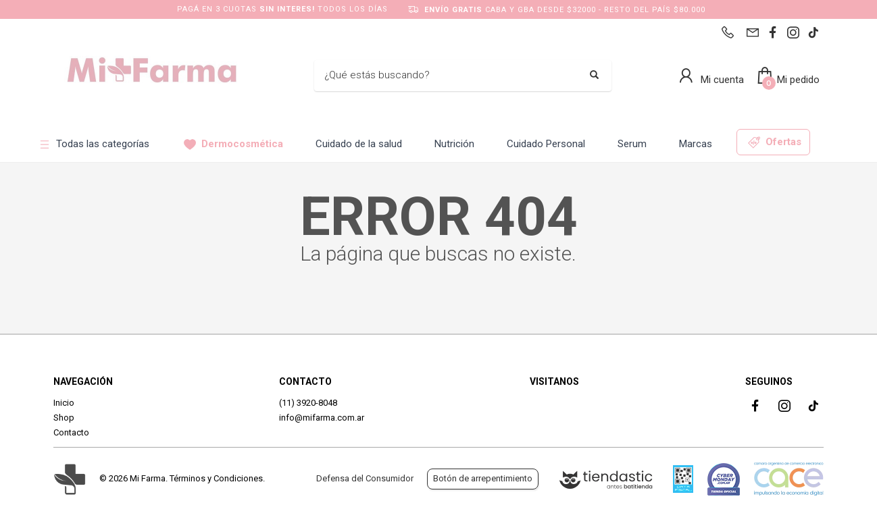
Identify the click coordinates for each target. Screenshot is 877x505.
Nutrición (454, 144)
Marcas (695, 144)
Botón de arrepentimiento (482, 478)
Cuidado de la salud (359, 144)
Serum (632, 144)
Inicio (63, 403)
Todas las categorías (94, 144)
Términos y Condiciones (216, 478)
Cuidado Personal (546, 144)
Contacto (71, 432)
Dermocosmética (233, 144)
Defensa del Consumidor (365, 478)
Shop (63, 418)
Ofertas (774, 142)
